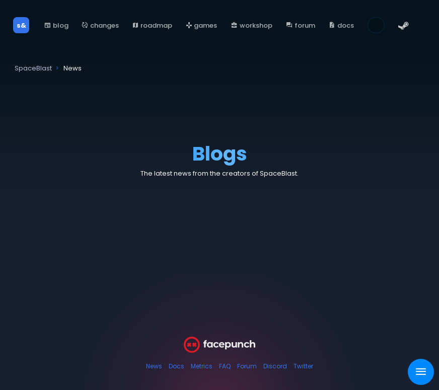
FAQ (225, 366)
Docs (176, 366)
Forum (247, 366)
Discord (275, 366)
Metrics (201, 366)
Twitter (303, 366)
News (154, 366)
